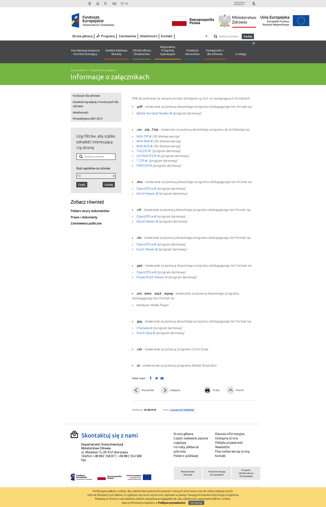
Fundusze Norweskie (192, 52)
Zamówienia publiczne (86, 223)
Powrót (240, 390)
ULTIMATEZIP (146, 156)
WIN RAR (143, 141)
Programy (108, 36)
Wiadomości (148, 36)
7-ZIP (140, 160)
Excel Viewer (145, 249)
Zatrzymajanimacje (239, 4)
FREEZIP (142, 165)
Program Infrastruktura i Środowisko (246, 473)
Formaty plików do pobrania (186, 449)
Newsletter (222, 447)
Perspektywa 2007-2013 (88, 118)
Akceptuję (196, 502)
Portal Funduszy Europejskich (216, 473)
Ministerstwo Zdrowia (188, 473)
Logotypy (180, 442)
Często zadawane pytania (191, 438)
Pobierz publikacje (186, 456)
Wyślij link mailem (162, 378)
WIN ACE (143, 146)
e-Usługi (240, 54)
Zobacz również (87, 202)
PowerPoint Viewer (150, 277)
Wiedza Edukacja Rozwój (116, 52)
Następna (175, 390)
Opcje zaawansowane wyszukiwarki (207, 36)
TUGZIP (142, 151)
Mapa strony (98, 4)
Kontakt (114, 4)
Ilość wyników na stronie (93, 168)
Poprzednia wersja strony (232, 451)
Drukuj (216, 390)
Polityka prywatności (229, 442)
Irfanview (143, 328)
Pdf (192, 390)
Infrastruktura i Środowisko (141, 52)
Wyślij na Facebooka (150, 378)
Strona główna (90, 4)
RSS (106, 4)
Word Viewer (145, 193)
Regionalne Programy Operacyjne (167, 50)
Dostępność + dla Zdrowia (215, 52)
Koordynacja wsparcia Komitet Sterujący (85, 52)
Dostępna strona (226, 438)
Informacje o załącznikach (110, 77)
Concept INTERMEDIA (182, 409)
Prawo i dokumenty (84, 217)
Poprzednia (148, 390)
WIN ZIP (142, 136)
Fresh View (144, 333)
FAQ (126, 3)
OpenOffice (144, 188)
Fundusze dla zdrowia (86, 95)
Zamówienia (127, 36)
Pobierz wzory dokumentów (90, 211)
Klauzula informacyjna (103, 70)
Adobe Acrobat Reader (152, 113)
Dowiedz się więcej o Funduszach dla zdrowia (95, 104)
